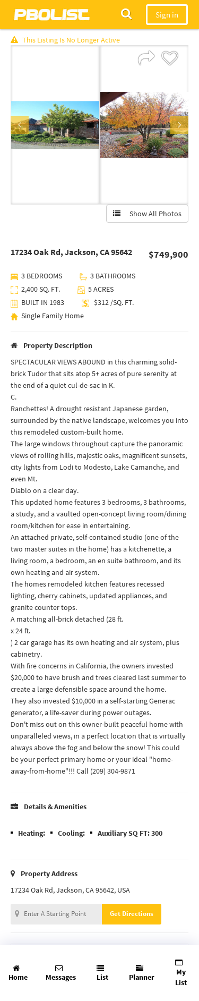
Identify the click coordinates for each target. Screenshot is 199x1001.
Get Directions (131, 913)
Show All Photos (147, 213)
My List (181, 973)
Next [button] (179, 125)
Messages (61, 973)
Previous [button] (20, 125)
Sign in (166, 15)
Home (18, 973)
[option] (55, 125)
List (102, 973)
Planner (141, 973)
